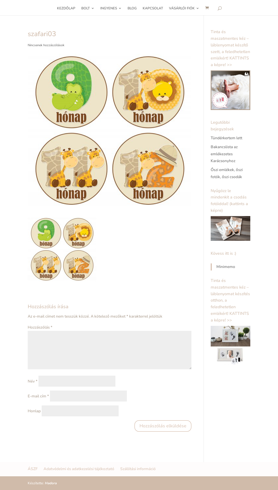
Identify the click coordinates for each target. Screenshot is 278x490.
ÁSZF (33, 468)
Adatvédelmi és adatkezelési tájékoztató (79, 468)
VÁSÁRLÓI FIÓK (182, 9)
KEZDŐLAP (66, 9)
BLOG (132, 9)
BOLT (85, 9)
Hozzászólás (40, 327)
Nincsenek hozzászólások (46, 45)
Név (33, 381)
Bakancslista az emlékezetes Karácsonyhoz (224, 153)
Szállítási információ (138, 468)
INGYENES (108, 9)
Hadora (51, 483)
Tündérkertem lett (226, 138)
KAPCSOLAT (153, 9)
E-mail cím (38, 396)
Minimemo (225, 266)
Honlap (34, 411)
